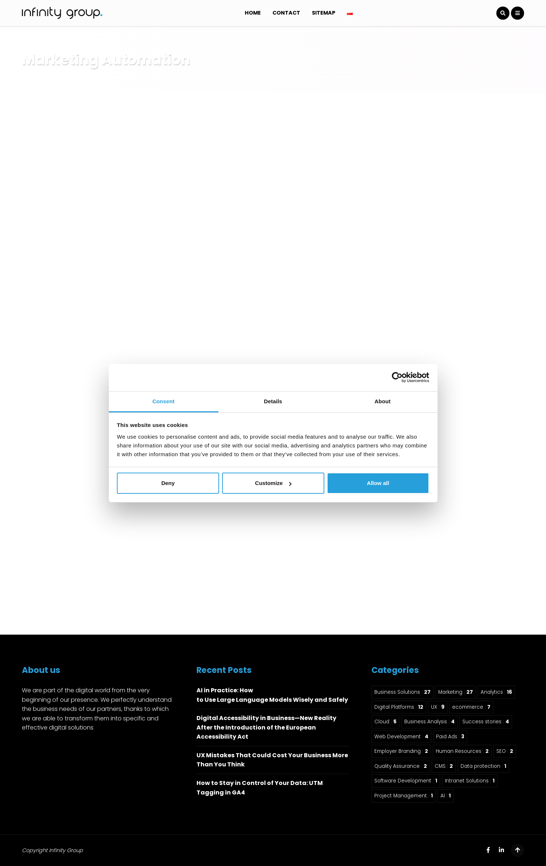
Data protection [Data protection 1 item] (483, 766)
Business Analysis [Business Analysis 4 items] (429, 721)
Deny (168, 483)
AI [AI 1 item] (445, 795)
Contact (286, 12)
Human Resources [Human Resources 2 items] (462, 751)
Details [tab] (273, 401)
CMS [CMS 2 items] (444, 766)
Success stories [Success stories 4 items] (485, 721)
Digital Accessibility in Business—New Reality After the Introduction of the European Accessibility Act (266, 727)
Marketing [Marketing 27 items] (455, 692)
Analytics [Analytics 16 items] (496, 692)
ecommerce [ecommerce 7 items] (471, 707)
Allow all (378, 483)
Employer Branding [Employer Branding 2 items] (401, 751)
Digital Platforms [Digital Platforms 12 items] (398, 707)
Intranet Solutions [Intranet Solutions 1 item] (470, 780)
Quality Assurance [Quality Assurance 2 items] (400, 766)
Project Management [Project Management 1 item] (403, 795)
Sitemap (323, 12)
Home (253, 12)
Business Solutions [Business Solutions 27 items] (402, 692)
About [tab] (383, 401)
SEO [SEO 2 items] (504, 751)
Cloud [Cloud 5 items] (385, 721)
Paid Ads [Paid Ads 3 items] (450, 736)
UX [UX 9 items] (437, 707)
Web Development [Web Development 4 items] (401, 736)
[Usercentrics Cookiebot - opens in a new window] (397, 377)
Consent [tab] (163, 401)
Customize (273, 483)
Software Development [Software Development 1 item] (405, 780)
